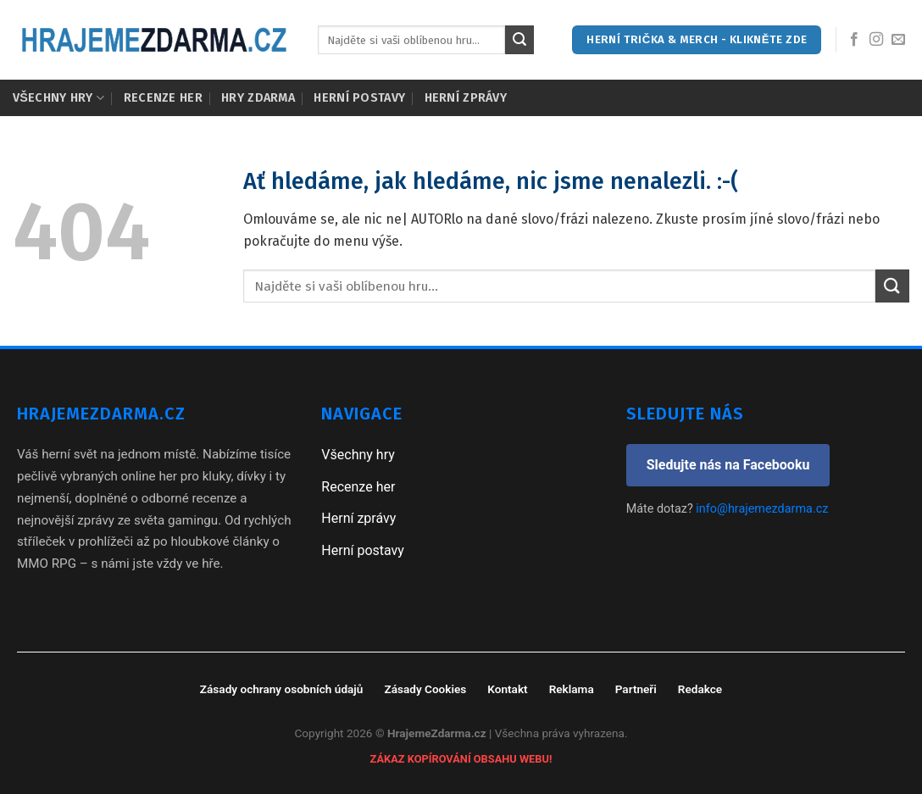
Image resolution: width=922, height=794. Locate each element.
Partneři (636, 689)
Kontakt (507, 689)
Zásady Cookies (425, 689)
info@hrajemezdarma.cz (762, 509)
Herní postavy (359, 98)
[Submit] (519, 39)
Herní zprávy (466, 98)
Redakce (700, 689)
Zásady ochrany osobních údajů (282, 689)
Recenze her (163, 98)
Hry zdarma (258, 98)
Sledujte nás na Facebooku (728, 465)
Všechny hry (58, 98)
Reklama (571, 689)
